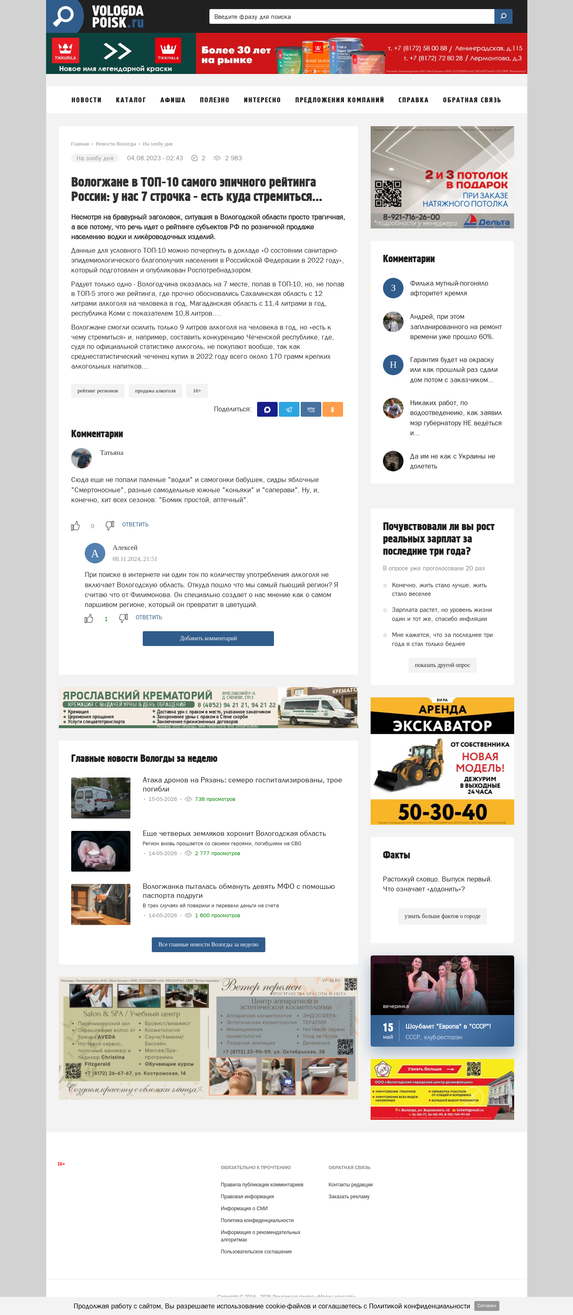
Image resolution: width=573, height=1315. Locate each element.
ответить (135, 524)
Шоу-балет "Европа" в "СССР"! (448, 1026)
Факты (396, 855)
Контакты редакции (351, 1185)
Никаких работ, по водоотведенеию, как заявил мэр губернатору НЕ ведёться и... (456, 418)
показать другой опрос (442, 665)
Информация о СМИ (244, 1208)
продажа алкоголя (155, 391)
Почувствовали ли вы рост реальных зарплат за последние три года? (439, 539)
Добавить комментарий (208, 638)
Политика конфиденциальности (257, 1220)
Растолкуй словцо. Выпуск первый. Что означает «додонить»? (437, 884)
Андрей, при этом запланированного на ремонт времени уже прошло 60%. (456, 326)
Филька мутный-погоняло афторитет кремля (449, 288)
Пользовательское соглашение (256, 1252)
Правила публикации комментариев (262, 1185)
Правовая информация (247, 1197)
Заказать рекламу (349, 1197)
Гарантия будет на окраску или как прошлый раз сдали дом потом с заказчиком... (454, 369)
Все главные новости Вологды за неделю (208, 944)
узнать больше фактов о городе (442, 916)
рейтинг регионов (98, 391)
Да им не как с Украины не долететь (452, 461)
